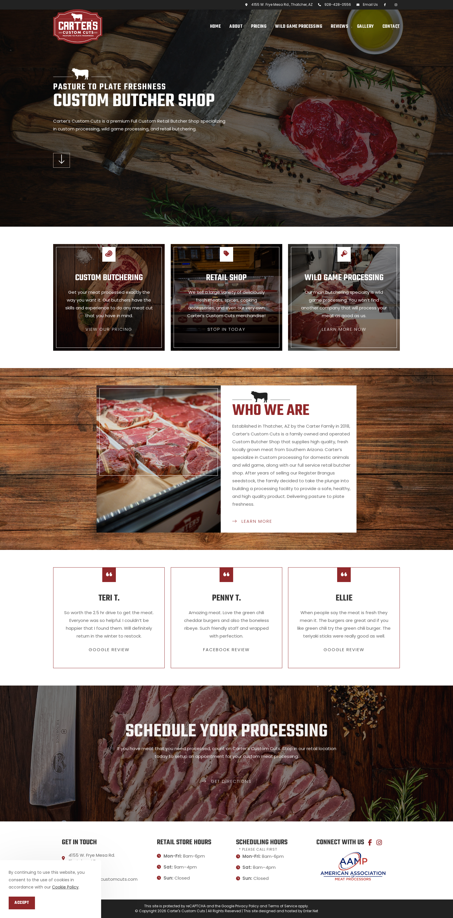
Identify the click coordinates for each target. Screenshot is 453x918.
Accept (21, 902)
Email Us (370, 4)
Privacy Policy (247, 906)
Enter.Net (310, 910)
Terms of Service (282, 906)
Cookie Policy (65, 887)
